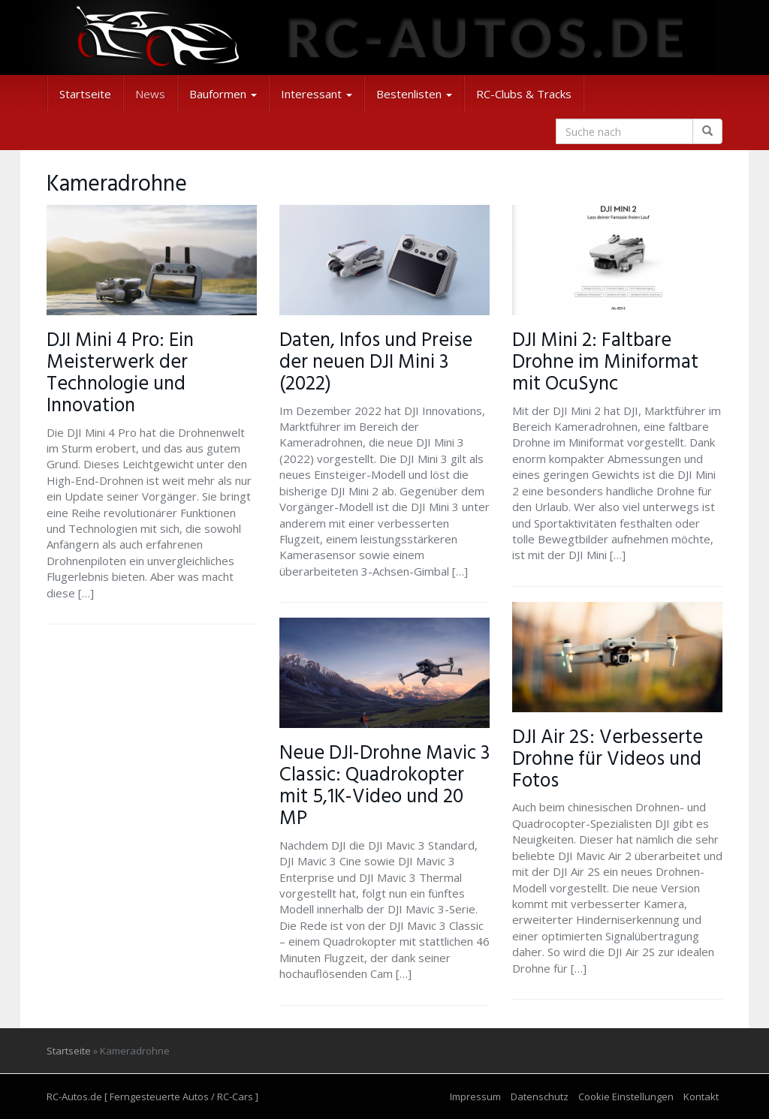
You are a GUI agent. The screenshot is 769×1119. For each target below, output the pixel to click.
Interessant (316, 93)
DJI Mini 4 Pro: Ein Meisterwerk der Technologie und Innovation (120, 373)
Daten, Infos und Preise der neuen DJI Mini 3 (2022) (375, 362)
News (150, 93)
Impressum (475, 1096)
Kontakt (701, 1096)
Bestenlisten (414, 93)
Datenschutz (539, 1096)
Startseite (85, 93)
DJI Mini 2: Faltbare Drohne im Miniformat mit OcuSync (605, 362)
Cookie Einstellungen (626, 1096)
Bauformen (223, 93)
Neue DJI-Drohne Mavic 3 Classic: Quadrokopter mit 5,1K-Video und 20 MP (384, 786)
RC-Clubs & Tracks (523, 93)
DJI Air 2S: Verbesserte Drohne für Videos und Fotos (607, 759)
